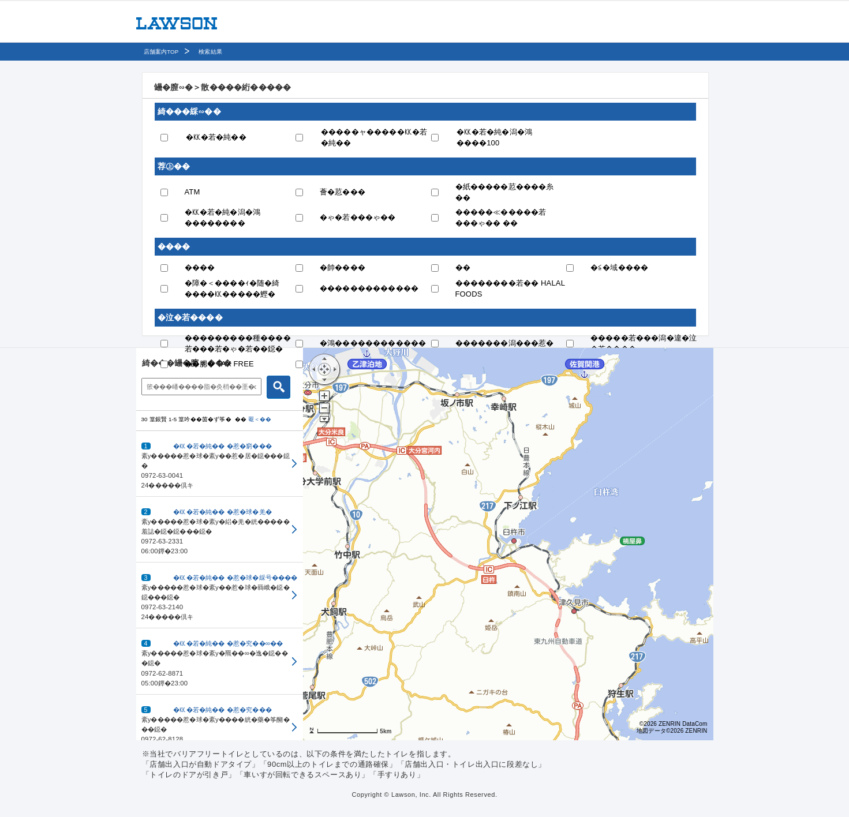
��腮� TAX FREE (219, 363)
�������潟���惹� (504, 343)
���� (200, 267)
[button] (219, 464)
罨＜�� (260, 419)
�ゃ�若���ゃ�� (358, 217)
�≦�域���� (619, 267)
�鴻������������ (373, 343)
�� (462, 267)
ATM (192, 192)
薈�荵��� (342, 192)
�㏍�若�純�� (216, 137)
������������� (369, 288)
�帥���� (342, 267)
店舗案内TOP (161, 51)
